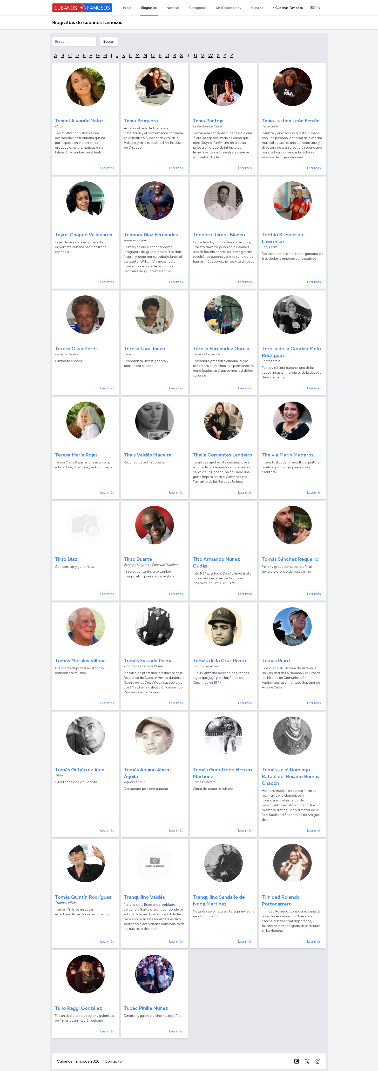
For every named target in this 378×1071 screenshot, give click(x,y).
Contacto (113, 1061)
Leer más (107, 168)
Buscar (108, 42)
